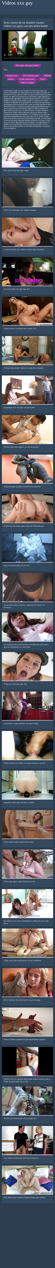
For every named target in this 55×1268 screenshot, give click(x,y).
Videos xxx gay (17, 3)
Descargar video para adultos (27, 65)
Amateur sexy (11, 76)
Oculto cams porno (26, 79)
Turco (42, 79)
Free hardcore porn (30, 76)
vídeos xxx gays (27, 82)
